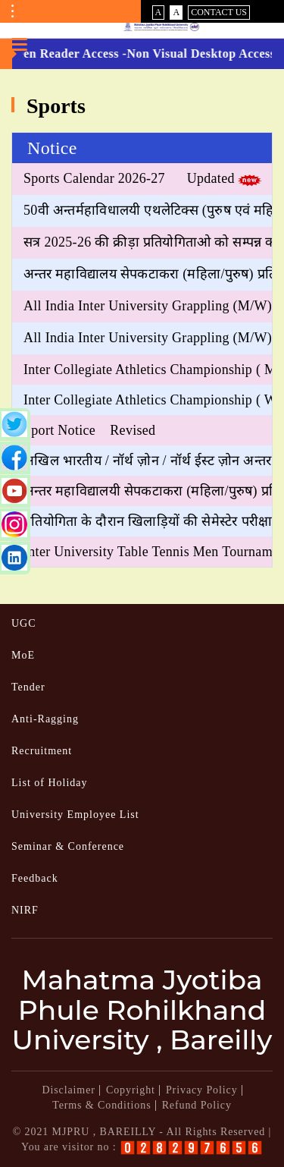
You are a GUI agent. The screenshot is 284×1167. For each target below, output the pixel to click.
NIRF (25, 910)
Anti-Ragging (45, 719)
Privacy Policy (202, 1090)
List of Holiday (49, 782)
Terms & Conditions (101, 1105)
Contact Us (219, 12)
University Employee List (75, 814)
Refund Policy (197, 1105)
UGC (23, 623)
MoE (23, 655)
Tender (28, 687)
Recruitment (41, 751)
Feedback (34, 878)
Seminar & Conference (67, 846)
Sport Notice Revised (89, 430)
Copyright (130, 1090)
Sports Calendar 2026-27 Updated (129, 178)
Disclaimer (68, 1090)
